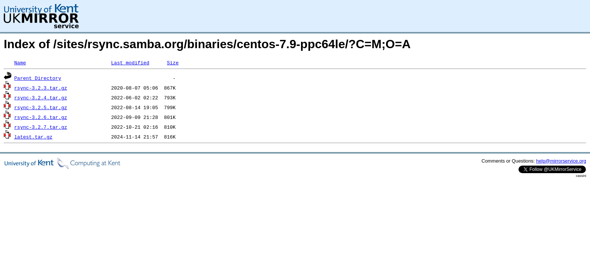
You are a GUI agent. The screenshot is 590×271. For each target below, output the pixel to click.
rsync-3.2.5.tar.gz (40, 107)
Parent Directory (37, 78)
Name (20, 62)
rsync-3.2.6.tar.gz (40, 117)
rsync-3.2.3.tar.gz (40, 87)
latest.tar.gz (33, 136)
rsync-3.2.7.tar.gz (40, 126)
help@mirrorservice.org (561, 161)
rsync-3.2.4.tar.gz (40, 97)
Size (172, 62)
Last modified (130, 62)
